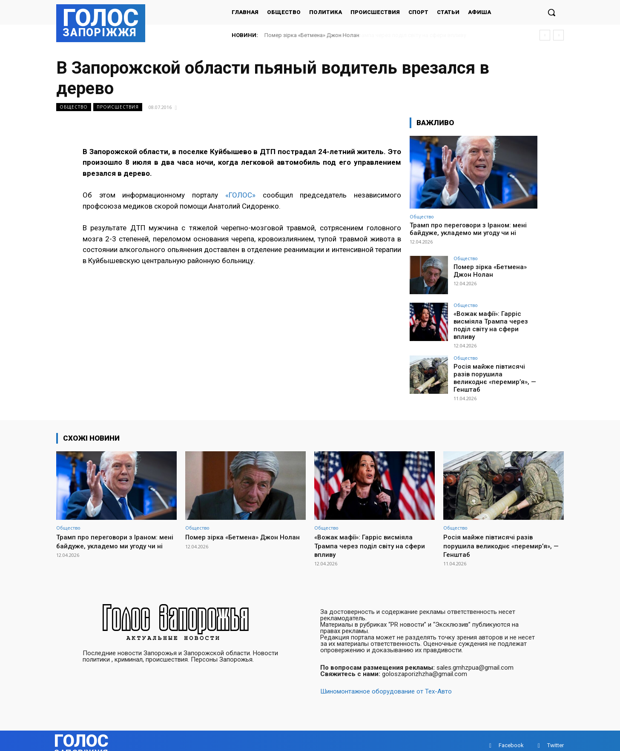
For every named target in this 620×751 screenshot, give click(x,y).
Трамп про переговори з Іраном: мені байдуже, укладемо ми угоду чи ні (468, 229)
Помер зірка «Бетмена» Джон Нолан (311, 35)
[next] (558, 35)
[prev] (545, 35)
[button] (551, 12)
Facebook (511, 736)
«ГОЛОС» (240, 195)
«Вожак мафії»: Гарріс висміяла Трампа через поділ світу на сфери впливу (495, 320)
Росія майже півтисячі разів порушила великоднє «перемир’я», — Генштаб (494, 367)
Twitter (555, 736)
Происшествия (117, 107)
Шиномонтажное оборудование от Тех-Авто (386, 682)
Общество (73, 107)
